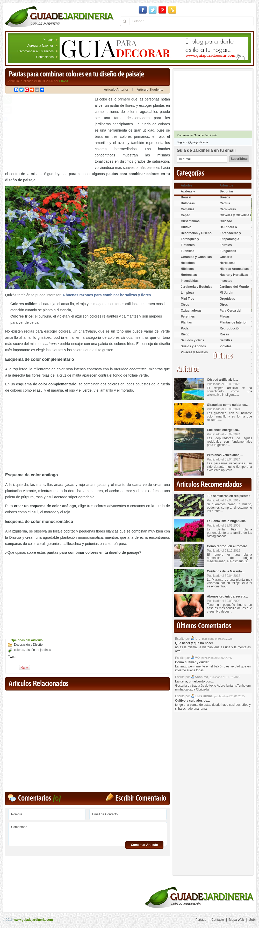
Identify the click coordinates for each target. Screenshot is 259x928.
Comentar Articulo (144, 845)
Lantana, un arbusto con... (194, 681)
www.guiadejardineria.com (33, 920)
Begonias (227, 191)
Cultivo (186, 227)
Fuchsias (187, 251)
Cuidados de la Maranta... (225, 571)
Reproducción (230, 328)
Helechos (188, 263)
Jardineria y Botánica (196, 287)
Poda (184, 328)
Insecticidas (190, 281)
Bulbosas (188, 203)
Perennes (188, 316)
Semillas (226, 340)
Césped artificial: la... (222, 380)
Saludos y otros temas (192, 343)
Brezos (225, 197)
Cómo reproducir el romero (227, 546)
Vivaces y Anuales (194, 352)
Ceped (185, 215)
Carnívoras (228, 209)
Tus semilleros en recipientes (228, 496)
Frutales (226, 245)
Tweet (12, 657)
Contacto (218, 920)
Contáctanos (45, 57)
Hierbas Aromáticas (234, 269)
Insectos (226, 281)
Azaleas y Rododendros (191, 194)
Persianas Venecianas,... (225, 455)
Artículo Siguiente (150, 89)
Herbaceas (227, 263)
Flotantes (188, 245)
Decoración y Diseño (28, 644)
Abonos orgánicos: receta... (227, 596)
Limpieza (187, 292)
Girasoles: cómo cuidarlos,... (228, 405)
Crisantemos (190, 221)
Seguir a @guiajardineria (192, 142)
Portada (48, 40)
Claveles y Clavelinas (235, 215)
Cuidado (226, 221)
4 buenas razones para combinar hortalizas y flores (107, 295)
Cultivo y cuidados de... (192, 700)
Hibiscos (187, 269)
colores (19, 650)
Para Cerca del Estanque (230, 313)
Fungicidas (228, 251)
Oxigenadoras (191, 310)
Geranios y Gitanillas (196, 257)
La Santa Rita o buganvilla (226, 521)
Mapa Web (236, 920)
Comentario (87, 832)
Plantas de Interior (233, 322)
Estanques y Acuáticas (190, 241)
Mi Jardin (226, 292)
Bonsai (186, 197)
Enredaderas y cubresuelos (230, 235)
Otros (185, 304)
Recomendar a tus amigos (35, 51)
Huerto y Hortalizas (234, 275)
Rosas (224, 334)
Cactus (225, 203)
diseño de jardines (38, 650)
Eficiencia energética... (223, 430)
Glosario (226, 257)
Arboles (186, 185)
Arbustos (226, 185)
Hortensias (189, 275)
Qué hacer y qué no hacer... (195, 643)
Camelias (188, 209)
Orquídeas (227, 298)
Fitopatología (229, 239)
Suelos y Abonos (193, 346)
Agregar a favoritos (40, 45)
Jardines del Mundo (234, 287)
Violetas (226, 346)
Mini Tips (187, 298)
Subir (252, 920)
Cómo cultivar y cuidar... (193, 662)
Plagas (225, 316)
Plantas (186, 322)
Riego (185, 334)
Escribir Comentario (140, 798)
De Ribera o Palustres (228, 229)
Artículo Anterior (116, 89)
